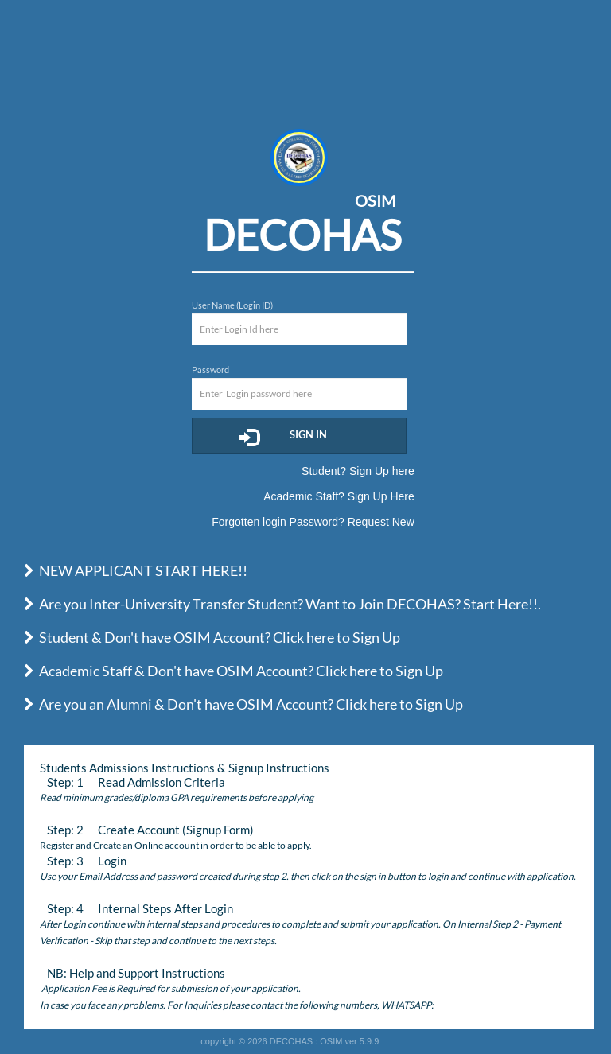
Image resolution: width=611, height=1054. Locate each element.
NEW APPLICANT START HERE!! (135, 570)
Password (210, 369)
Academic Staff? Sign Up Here (338, 496)
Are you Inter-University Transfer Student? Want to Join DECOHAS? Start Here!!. (282, 604)
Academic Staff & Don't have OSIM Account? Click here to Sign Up (233, 670)
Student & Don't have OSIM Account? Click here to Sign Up (212, 637)
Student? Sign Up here (358, 471)
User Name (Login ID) (232, 305)
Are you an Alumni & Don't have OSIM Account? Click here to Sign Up (243, 704)
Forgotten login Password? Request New (313, 521)
